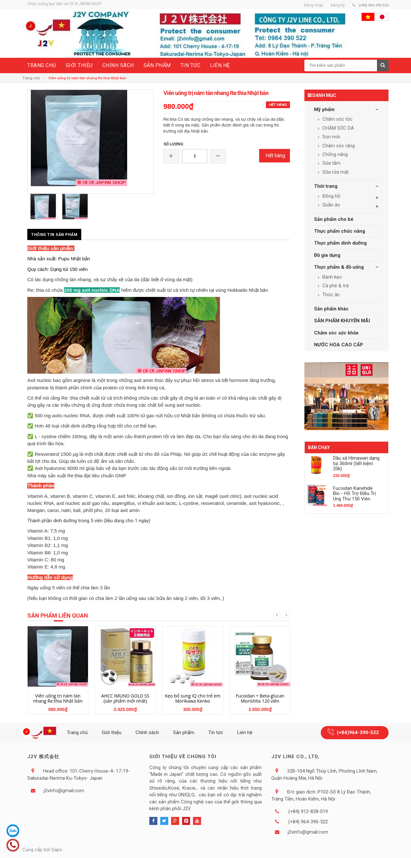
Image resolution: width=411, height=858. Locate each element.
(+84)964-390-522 (358, 732)
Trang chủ (31, 78)
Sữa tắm (330, 163)
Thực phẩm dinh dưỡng (340, 243)
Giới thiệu (111, 732)
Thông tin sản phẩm (54, 234)
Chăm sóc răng (338, 146)
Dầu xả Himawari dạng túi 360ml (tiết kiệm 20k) (356, 463)
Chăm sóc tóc (337, 119)
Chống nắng (334, 154)
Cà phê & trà (335, 286)
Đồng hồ (330, 196)
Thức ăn (330, 295)
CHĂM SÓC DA (337, 128)
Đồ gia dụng (327, 255)
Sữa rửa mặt (335, 172)
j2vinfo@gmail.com (64, 790)
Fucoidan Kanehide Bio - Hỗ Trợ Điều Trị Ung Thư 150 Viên (354, 493)
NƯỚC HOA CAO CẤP (338, 345)
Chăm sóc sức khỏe (336, 333)
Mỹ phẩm (324, 109)
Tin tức (215, 732)
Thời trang (325, 186)
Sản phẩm (183, 732)
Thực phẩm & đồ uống (339, 267)
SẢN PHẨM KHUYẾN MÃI (342, 321)
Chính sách (147, 732)
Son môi (330, 137)
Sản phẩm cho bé (334, 219)
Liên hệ (244, 732)
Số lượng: (173, 144)
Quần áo (330, 205)
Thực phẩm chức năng (339, 231)
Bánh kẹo (331, 277)
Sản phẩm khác (331, 309)
